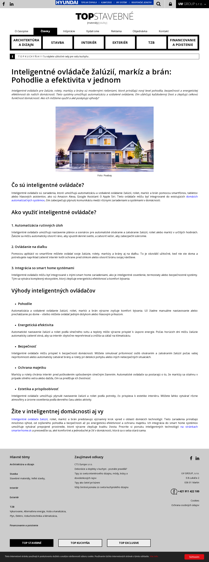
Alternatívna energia (34, 511)
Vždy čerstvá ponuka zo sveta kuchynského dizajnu (101, 487)
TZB (12, 506)
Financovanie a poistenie (24, 525)
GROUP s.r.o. (190, 4)
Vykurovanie (16, 511)
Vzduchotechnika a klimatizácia (40, 515)
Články (45, 31)
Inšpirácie (69, 31)
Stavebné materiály (20, 478)
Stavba (14, 473)
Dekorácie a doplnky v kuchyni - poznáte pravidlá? (101, 468)
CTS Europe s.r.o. (83, 464)
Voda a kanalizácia (56, 511)
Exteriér (14, 497)
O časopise (21, 31)
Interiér (14, 487)
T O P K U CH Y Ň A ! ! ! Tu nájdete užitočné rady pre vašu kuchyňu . (54, 56)
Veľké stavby (38, 478)
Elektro (19, 515)
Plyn (12, 515)
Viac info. (154, 556)
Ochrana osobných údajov (185, 505)
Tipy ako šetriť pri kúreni (87, 482)
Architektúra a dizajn (22, 464)
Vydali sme (92, 31)
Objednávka (140, 31)
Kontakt (164, 31)
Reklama (116, 31)
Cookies (195, 500)
